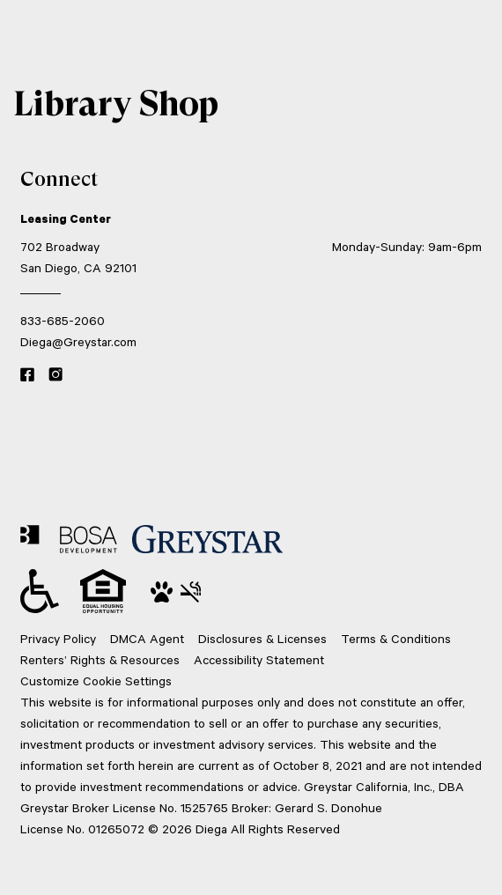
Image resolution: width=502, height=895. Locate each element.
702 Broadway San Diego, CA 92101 (78, 257)
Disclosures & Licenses (262, 638)
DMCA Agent (147, 638)
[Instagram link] (55, 375)
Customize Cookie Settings (96, 680)
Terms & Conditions (396, 638)
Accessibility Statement (259, 659)
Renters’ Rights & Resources (100, 659)
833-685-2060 (62, 320)
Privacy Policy (58, 638)
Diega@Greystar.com (78, 341)
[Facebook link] (27, 375)
